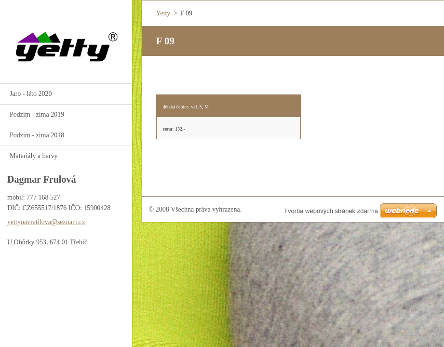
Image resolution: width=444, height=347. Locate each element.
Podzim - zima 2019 (37, 114)
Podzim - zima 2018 (37, 135)
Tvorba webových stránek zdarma (331, 210)
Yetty (163, 13)
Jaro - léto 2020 (31, 93)
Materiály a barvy (34, 156)
